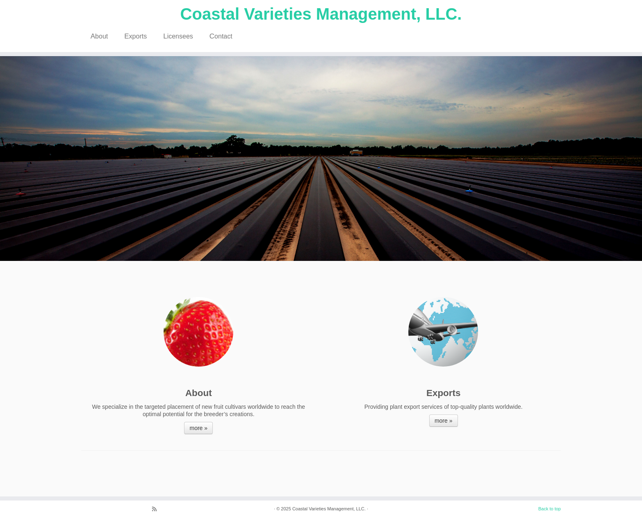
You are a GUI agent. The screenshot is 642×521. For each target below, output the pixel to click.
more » (198, 428)
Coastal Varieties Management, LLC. (321, 14)
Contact (220, 36)
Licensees (178, 36)
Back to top (549, 508)
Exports (135, 36)
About (99, 36)
